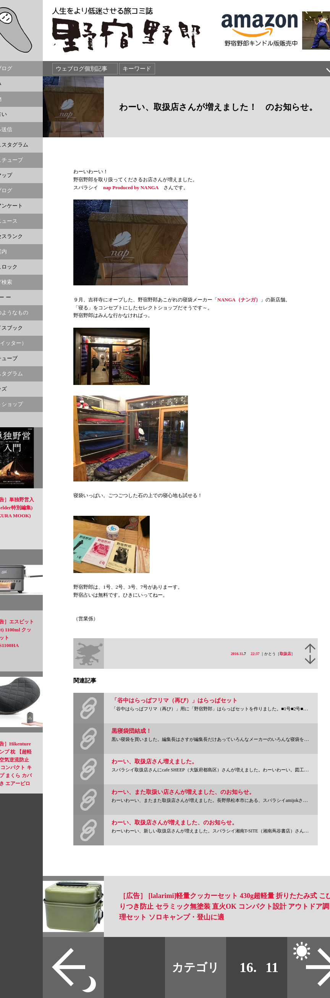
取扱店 (285, 654)
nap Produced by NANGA (131, 187)
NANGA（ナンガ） (238, 300)
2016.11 (237, 654)
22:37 (255, 654)
